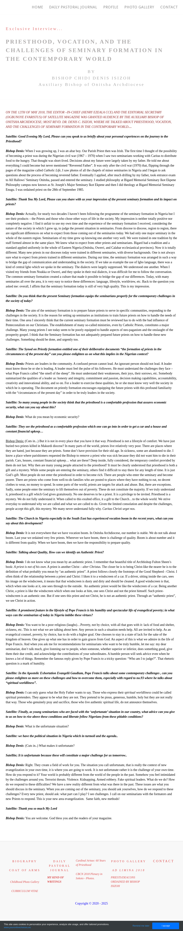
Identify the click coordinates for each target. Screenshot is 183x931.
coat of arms (24, 870)
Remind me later (141, 925)
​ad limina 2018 (128, 870)
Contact (168, 7)
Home (36, 7)
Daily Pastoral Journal (72, 7)
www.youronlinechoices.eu (17, 927)
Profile (110, 7)
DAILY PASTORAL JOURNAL (60, 866)
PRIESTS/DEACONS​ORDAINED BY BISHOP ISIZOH (125, 881)
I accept (166, 925)
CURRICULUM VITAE (24, 890)
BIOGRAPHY (24, 861)
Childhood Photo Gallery (24, 881)
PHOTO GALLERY (139, 7)
